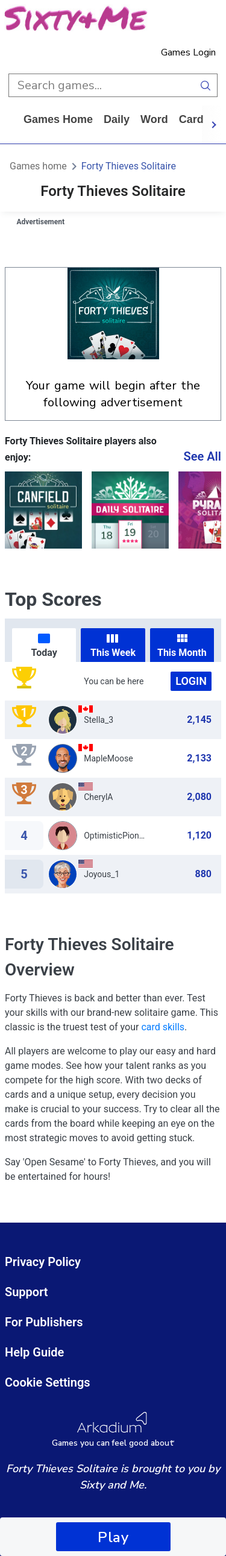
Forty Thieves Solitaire (128, 166)
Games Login (188, 52)
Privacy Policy (43, 1262)
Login (191, 681)
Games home (58, 119)
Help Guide (34, 1352)
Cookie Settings (47, 1382)
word (154, 119)
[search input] (101, 85)
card (191, 119)
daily (117, 119)
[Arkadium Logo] (113, 1430)
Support (26, 1292)
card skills (162, 1027)
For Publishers (44, 1322)
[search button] (206, 85)
